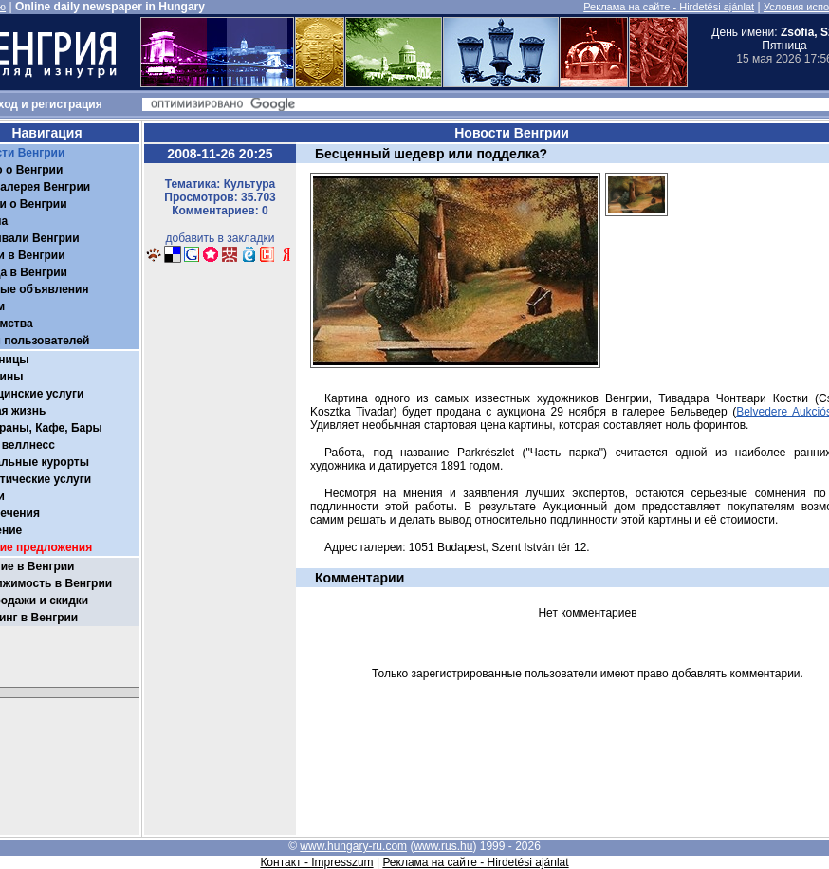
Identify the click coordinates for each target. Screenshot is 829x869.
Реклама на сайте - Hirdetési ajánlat (668, 6)
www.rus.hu (443, 846)
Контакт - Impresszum (316, 862)
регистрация (66, 104)
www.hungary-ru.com (353, 846)
